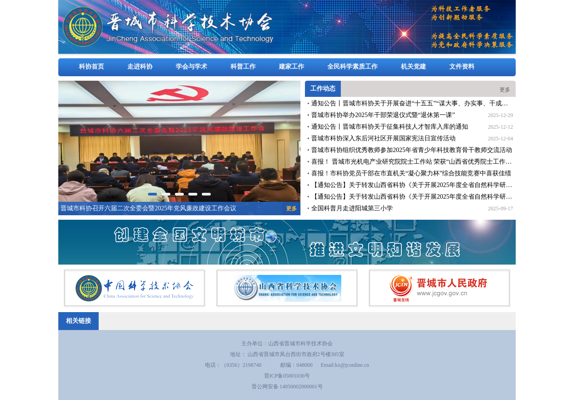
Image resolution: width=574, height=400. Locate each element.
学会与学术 (191, 66)
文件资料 (461, 66)
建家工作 (291, 66)
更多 (505, 90)
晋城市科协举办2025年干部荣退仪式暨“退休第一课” (383, 115)
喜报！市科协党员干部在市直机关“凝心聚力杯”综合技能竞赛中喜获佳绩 (411, 173)
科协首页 (91, 66)
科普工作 (243, 66)
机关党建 (413, 66)
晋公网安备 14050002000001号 (287, 386)
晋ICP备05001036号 (287, 376)
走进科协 (139, 66)
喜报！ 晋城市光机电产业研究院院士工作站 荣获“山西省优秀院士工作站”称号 (419, 161)
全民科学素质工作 (352, 66)
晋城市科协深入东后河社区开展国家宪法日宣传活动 (383, 138)
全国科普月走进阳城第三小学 (352, 208)
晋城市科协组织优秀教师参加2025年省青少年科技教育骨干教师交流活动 (411, 150)
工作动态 (322, 88)
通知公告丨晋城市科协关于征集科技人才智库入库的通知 (389, 126)
